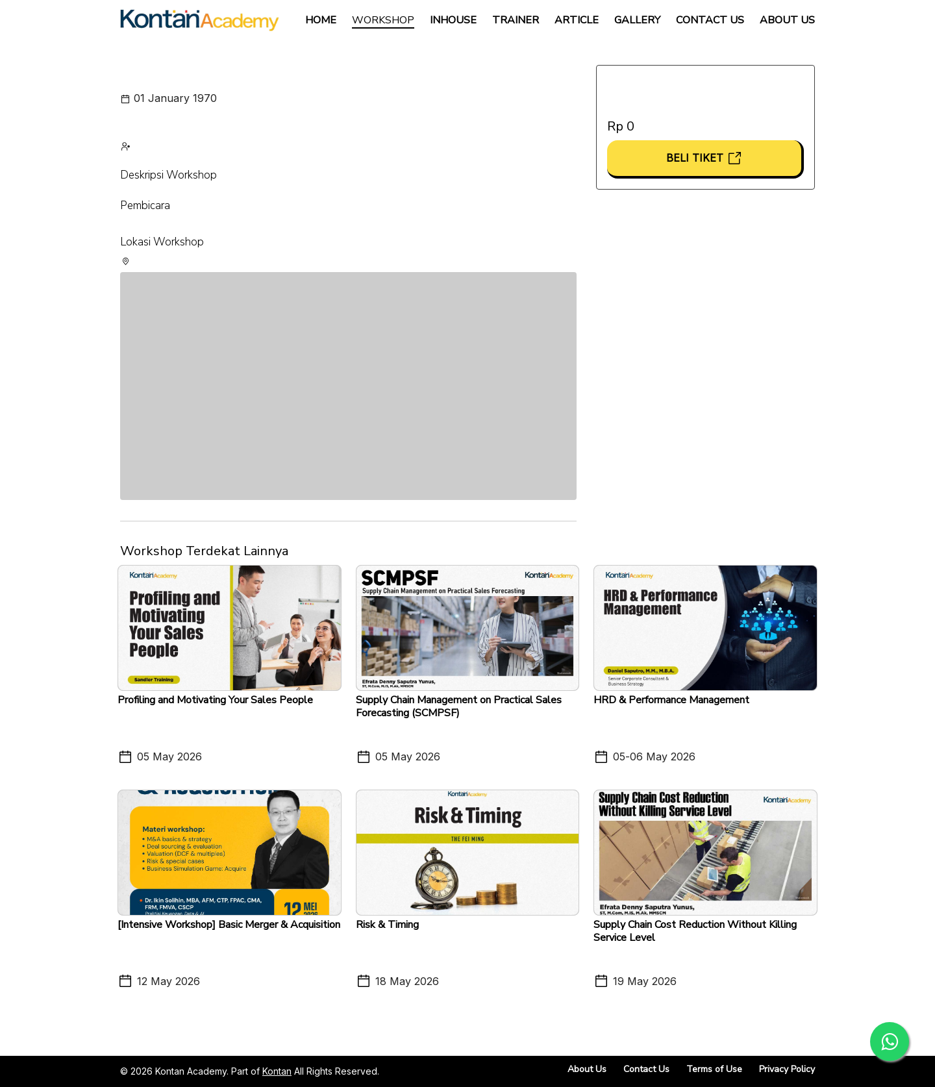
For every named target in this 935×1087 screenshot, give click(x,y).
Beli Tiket (704, 158)
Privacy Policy (787, 1069)
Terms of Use (714, 1069)
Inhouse (453, 20)
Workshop (383, 20)
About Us (787, 20)
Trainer (515, 20)
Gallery (637, 20)
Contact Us (710, 20)
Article (577, 20)
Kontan (277, 1071)
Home (320, 20)
